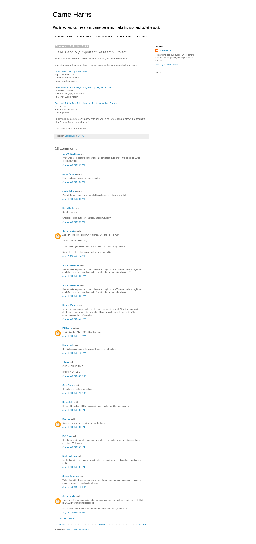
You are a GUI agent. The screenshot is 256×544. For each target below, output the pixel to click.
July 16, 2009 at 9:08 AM (73, 222)
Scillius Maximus (70, 265)
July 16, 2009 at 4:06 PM (73, 410)
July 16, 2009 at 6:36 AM (73, 165)
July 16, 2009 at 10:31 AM (74, 276)
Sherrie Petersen (70, 476)
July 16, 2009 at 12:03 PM (74, 376)
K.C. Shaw (67, 436)
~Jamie (65, 362)
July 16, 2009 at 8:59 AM (73, 199)
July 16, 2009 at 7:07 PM (73, 467)
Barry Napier (68, 208)
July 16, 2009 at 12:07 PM (74, 393)
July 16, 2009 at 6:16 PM (73, 447)
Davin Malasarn (69, 456)
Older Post (142, 524)
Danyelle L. (67, 402)
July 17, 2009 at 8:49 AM (73, 513)
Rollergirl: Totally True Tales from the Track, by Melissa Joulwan (86, 103)
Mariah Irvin (68, 345)
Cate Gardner (68, 385)
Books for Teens (84, 36)
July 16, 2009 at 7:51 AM (73, 182)
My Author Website (63, 36)
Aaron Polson (69, 174)
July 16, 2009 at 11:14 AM (74, 319)
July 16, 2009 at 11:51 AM (74, 353)
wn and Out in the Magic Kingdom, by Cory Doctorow (84, 87)
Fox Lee (66, 419)
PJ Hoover (67, 328)
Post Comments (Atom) (78, 529)
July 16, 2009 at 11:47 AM (74, 336)
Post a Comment (66, 518)
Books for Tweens (104, 36)
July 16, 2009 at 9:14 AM (73, 256)
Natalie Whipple (70, 305)
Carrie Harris (72, 14)
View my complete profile (166, 64)
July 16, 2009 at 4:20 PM (73, 427)
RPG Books (141, 36)
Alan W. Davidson (71, 154)
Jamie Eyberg (69, 191)
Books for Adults (124, 36)
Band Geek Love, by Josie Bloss (71, 71)
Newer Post (61, 524)
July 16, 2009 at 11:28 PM (74, 487)
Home (102, 524)
